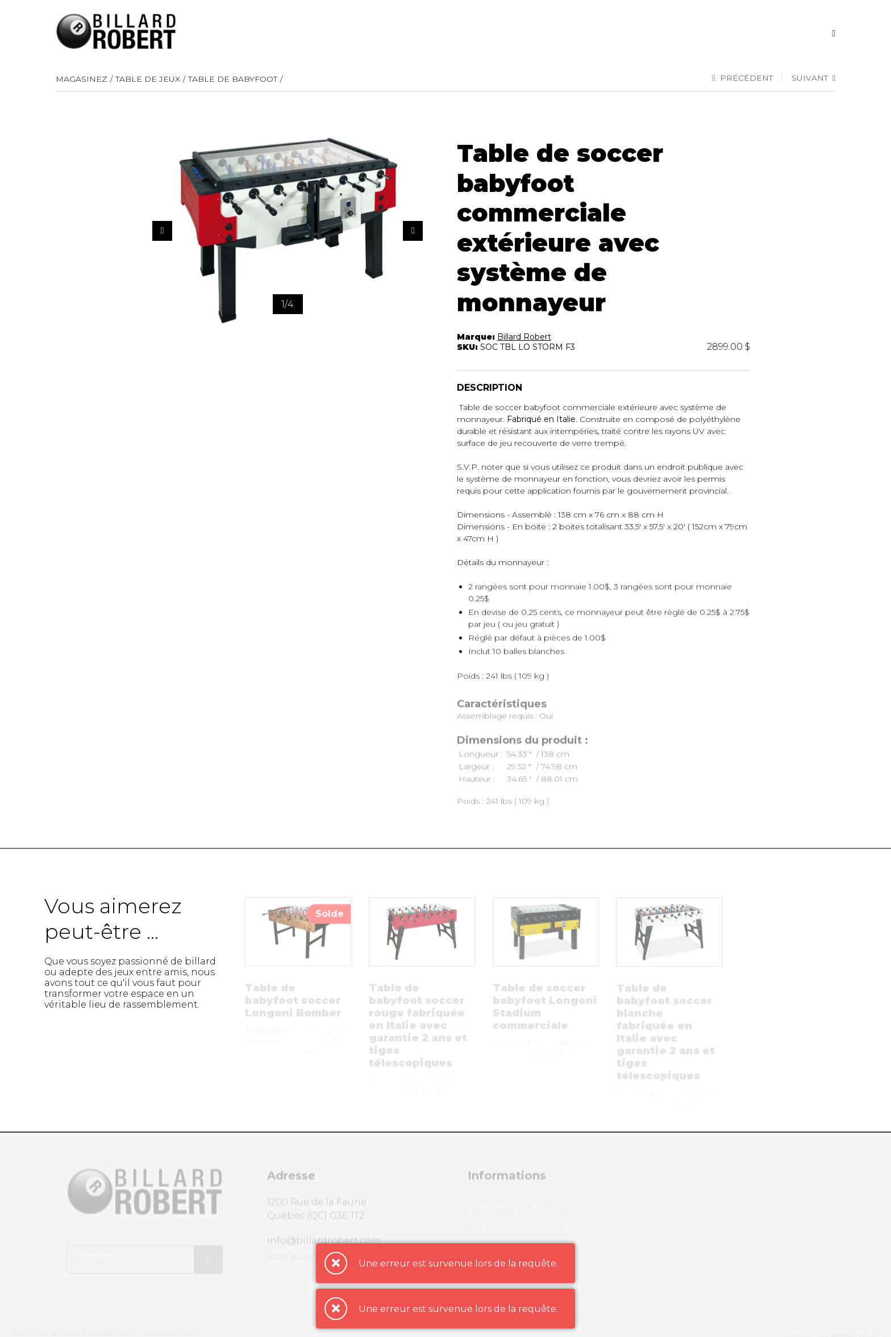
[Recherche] (833, 33)
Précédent (742, 78)
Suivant (813, 78)
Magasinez (81, 79)
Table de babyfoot (232, 79)
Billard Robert (524, 337)
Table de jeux (147, 79)
